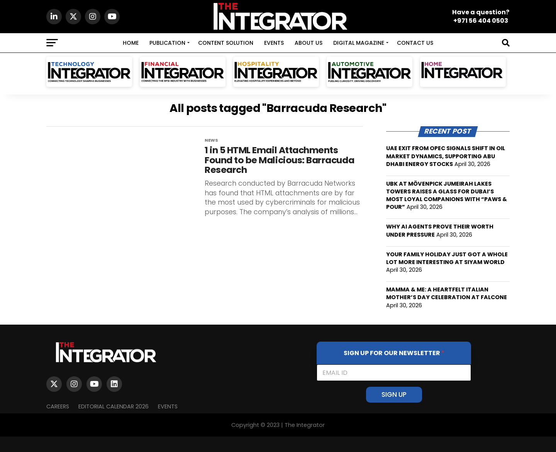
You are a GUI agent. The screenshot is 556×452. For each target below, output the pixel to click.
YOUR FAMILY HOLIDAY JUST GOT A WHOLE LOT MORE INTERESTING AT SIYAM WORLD (447, 258)
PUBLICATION (167, 43)
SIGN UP (394, 394)
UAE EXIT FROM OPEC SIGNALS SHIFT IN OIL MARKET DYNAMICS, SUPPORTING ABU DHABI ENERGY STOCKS (445, 156)
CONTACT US (415, 43)
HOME (131, 43)
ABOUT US (308, 43)
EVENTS (274, 43)
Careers (57, 406)
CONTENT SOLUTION (225, 43)
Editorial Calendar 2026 (113, 406)
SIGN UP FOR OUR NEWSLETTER (394, 353)
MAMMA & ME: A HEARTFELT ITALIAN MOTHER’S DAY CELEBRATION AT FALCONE (446, 293)
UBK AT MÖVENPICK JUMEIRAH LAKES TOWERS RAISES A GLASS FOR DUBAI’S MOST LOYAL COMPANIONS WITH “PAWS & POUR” (446, 195)
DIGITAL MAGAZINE (358, 43)
